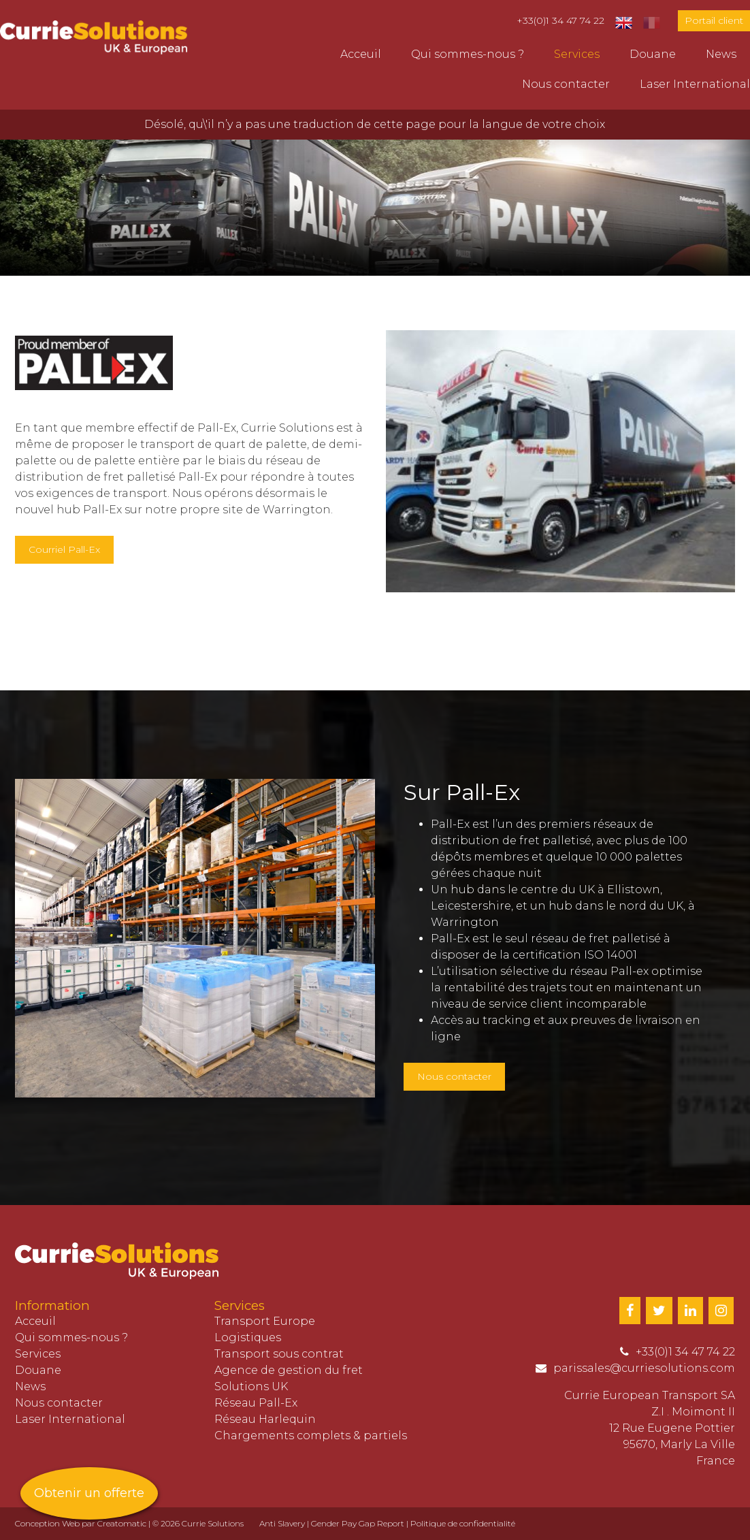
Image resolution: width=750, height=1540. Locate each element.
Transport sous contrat (279, 1353)
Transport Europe (264, 1321)
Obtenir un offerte (89, 1493)
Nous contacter (566, 84)
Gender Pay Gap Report (357, 1523)
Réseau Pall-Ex (255, 1402)
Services (577, 54)
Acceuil (360, 54)
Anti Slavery (282, 1523)
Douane (653, 54)
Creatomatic (121, 1523)
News (721, 54)
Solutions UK (251, 1386)
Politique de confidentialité (462, 1523)
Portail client (714, 20)
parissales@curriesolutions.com (644, 1368)
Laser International (695, 84)
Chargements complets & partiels (310, 1435)
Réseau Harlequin (265, 1419)
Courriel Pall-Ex (64, 549)
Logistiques (247, 1337)
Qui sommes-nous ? (467, 54)
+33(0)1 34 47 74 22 (560, 20)
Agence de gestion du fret (288, 1370)
